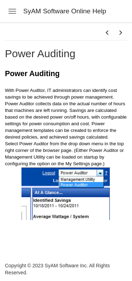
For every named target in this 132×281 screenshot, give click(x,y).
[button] (107, 33)
